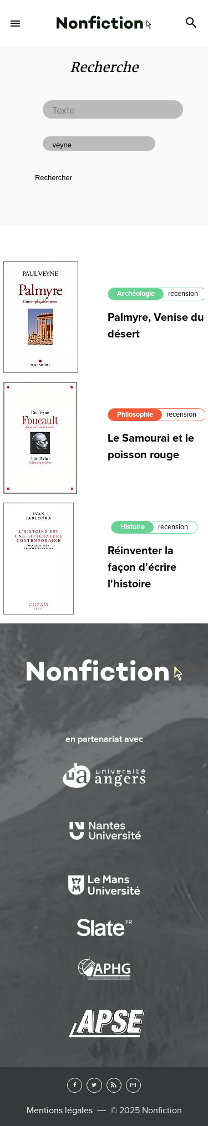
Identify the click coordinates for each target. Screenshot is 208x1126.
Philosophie (135, 414)
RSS (113, 1085)
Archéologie (136, 293)
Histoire (132, 527)
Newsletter (133, 1085)
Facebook (74, 1085)
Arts (103, 15)
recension (183, 293)
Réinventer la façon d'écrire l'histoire (142, 567)
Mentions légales (60, 1110)
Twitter (94, 1085)
